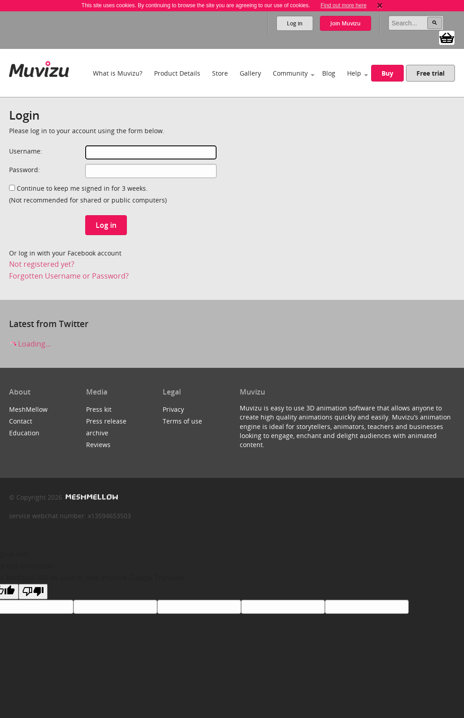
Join (345, 23)
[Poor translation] (33, 591)
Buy (387, 73)
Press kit (98, 409)
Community (290, 73)
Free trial (430, 73)
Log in (295, 23)
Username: (25, 151)
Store (220, 73)
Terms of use (182, 421)
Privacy (173, 409)
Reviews (98, 444)
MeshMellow (28, 409)
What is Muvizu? (117, 73)
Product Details (177, 73)
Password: (24, 169)
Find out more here (343, 5)
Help (354, 73)
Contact (20, 421)
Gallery (250, 73)
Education (24, 433)
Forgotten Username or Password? (69, 276)
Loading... (30, 344)
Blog (328, 73)
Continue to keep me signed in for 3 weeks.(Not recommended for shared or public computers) (88, 194)
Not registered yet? (41, 264)
